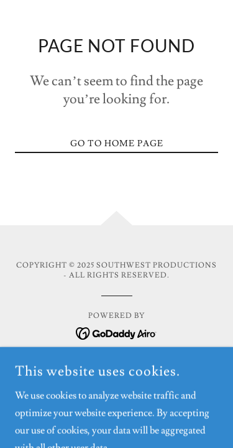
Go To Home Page (116, 143)
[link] (116, 331)
